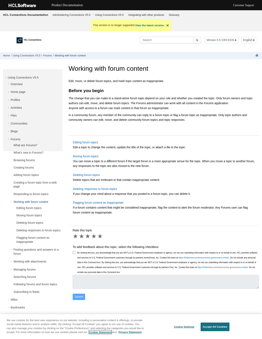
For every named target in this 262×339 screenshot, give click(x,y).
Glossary (174, 14)
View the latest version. (150, 25)
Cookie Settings (184, 326)
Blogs (14, 131)
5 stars (100, 236)
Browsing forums (24, 160)
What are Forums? (25, 145)
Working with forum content (70, 55)
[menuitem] (71, 14)
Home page (18, 92)
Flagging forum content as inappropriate (98, 202)
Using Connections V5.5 (109, 14)
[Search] (197, 40)
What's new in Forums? (28, 152)
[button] (6, 77)
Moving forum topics (29, 215)
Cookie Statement (100, 332)
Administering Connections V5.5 (71, 14)
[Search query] (170, 40)
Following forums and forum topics (35, 284)
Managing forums (25, 269)
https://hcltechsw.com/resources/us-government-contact (203, 258)
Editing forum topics (29, 208)
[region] (131, 326)
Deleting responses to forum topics (38, 230)
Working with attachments (30, 261)
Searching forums (25, 277)
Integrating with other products (146, 14)
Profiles (15, 100)
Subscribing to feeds (27, 291)
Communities (19, 123)
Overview (17, 84)
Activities (16, 107)
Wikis (14, 299)
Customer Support (243, 5)
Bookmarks (18, 307)
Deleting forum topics (29, 222)
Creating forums (24, 167)
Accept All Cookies (215, 326)
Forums (47, 55)
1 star (76, 236)
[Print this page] (257, 55)
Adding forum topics (26, 175)
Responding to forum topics (31, 194)
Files (14, 115)
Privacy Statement (130, 332)
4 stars (94, 236)
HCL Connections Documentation (25, 14)
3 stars (88, 236)
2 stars (82, 236)
